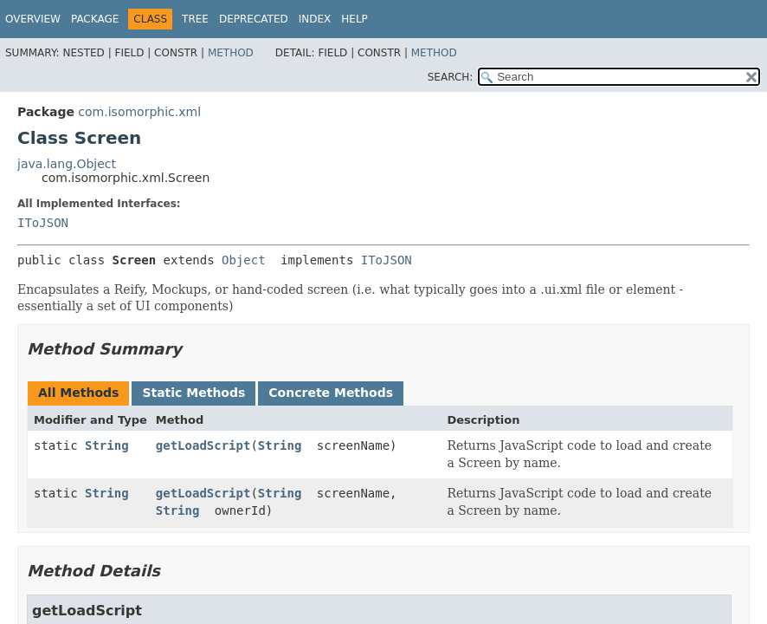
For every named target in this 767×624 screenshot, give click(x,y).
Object (244, 260)
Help (354, 19)
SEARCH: (451, 77)
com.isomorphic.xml (139, 112)
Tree (195, 19)
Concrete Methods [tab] (330, 393)
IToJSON (42, 223)
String (107, 445)
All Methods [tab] (78, 393)
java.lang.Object (66, 164)
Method (231, 53)
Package (95, 19)
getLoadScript (203, 445)
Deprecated (253, 19)
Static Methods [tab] (193, 393)
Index (315, 19)
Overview (33, 19)
